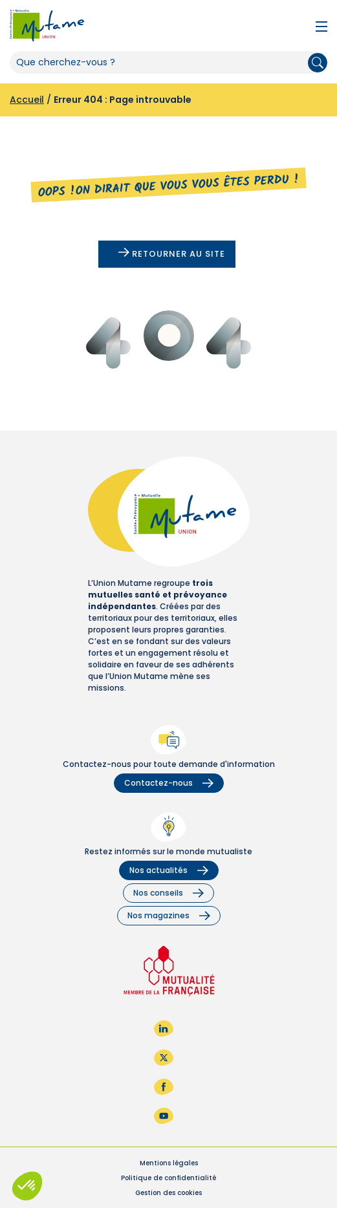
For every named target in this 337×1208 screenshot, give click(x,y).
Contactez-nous (168, 782)
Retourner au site (171, 254)
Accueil (27, 99)
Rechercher (317, 62)
